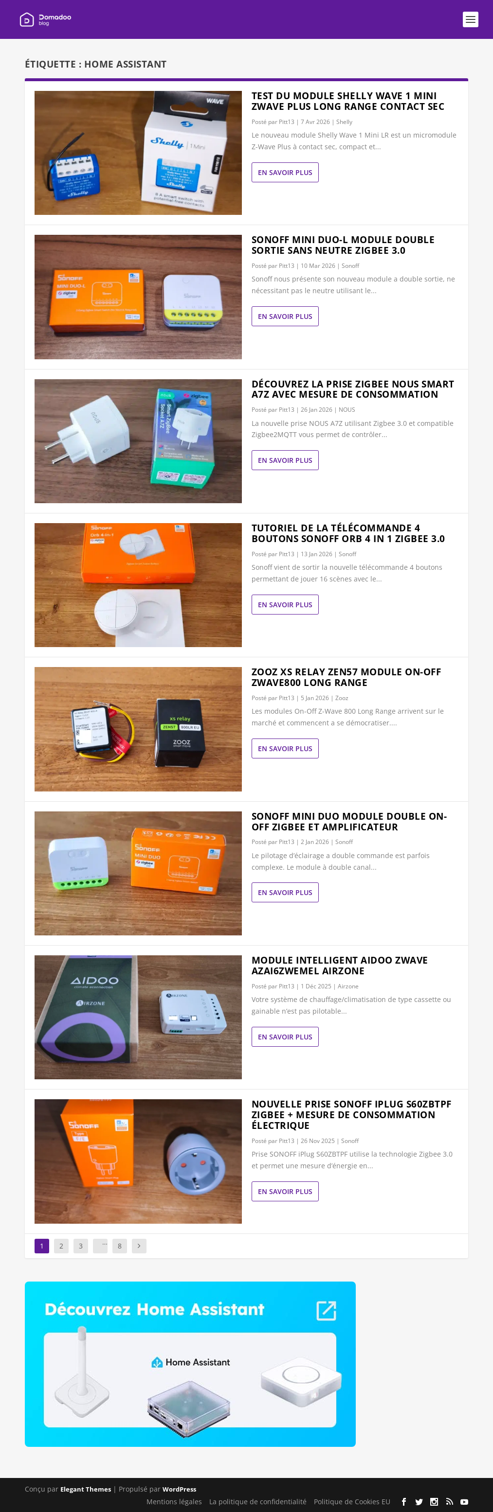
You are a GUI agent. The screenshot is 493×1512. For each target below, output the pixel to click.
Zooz (341, 698)
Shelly (344, 122)
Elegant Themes (85, 1489)
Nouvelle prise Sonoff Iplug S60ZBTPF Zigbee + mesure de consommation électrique (352, 1115)
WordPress (179, 1489)
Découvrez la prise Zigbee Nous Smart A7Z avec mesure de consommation (353, 389)
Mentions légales (174, 1501)
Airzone (348, 986)
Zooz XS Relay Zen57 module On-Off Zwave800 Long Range (346, 677)
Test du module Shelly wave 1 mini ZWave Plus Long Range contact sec (348, 101)
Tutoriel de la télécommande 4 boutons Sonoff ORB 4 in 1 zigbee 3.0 (348, 533)
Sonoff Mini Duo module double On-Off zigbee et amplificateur (349, 821)
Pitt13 (286, 122)
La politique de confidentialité (258, 1501)
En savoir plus (285, 172)
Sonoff (350, 266)
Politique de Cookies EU (352, 1501)
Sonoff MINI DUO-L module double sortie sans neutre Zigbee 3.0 (343, 245)
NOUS (347, 409)
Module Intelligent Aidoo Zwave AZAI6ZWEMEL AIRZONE (340, 965)
